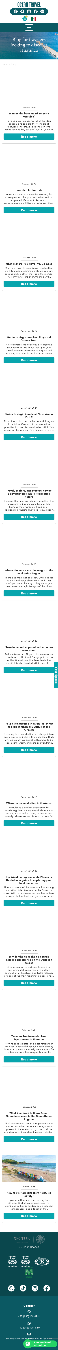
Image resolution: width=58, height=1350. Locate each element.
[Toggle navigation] (29, 27)
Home (5, 64)
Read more (29, 136)
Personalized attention (38, 1343)
